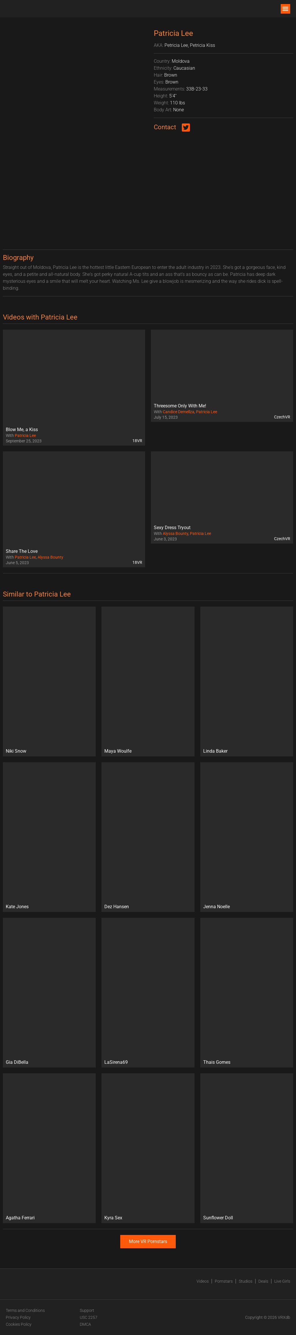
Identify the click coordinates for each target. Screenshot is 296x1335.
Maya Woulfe (118, 751)
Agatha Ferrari (20, 1217)
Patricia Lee (25, 435)
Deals (263, 1281)
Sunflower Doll (218, 1217)
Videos (203, 1281)
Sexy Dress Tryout (172, 527)
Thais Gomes (216, 1062)
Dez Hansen (116, 906)
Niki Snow (16, 751)
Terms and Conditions (25, 1310)
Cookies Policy (19, 1324)
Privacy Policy (18, 1317)
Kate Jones (17, 906)
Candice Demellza (178, 411)
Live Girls (282, 1281)
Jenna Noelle (216, 906)
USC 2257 (88, 1317)
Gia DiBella (17, 1062)
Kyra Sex (113, 1217)
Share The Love (22, 551)
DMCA (85, 1324)
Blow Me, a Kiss (22, 429)
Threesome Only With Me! (180, 406)
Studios (245, 1281)
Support (87, 1310)
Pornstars (224, 1281)
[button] (285, 9)
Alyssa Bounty (50, 557)
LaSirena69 (116, 1062)
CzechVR (282, 417)
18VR (137, 440)
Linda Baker (215, 751)
